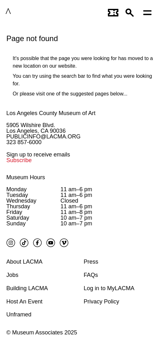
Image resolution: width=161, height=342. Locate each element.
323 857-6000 (24, 142)
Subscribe (19, 160)
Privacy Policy (101, 301)
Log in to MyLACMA (109, 288)
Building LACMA (27, 288)
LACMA (27, 12)
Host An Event (24, 301)
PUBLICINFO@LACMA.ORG (43, 136)
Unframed (18, 314)
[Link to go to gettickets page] (113, 12)
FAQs (91, 275)
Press (91, 262)
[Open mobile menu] (149, 12)
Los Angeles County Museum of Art (50, 113)
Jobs (12, 275)
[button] (131, 12)
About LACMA (24, 262)
